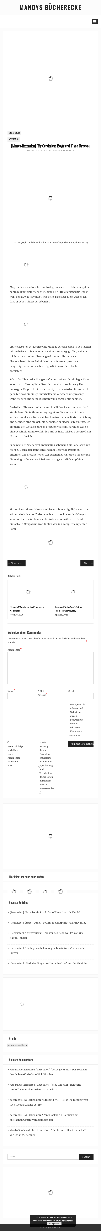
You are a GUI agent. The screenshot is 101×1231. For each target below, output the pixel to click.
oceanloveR (16, 1099)
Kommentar (14, 649)
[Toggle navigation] (95, 21)
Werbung (13, 139)
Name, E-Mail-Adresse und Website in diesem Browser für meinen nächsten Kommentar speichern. (77, 719)
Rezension (14, 133)
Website (72, 691)
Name (11, 691)
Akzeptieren (54, 1224)
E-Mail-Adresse (43, 693)
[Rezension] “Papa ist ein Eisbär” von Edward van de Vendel (45, 912)
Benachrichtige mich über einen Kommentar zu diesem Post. (14, 754)
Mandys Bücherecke (50, 7)
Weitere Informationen (64, 1220)
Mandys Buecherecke (63, 151)
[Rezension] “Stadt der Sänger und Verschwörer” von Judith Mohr (48, 963)
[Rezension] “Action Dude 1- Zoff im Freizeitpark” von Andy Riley (48, 922)
